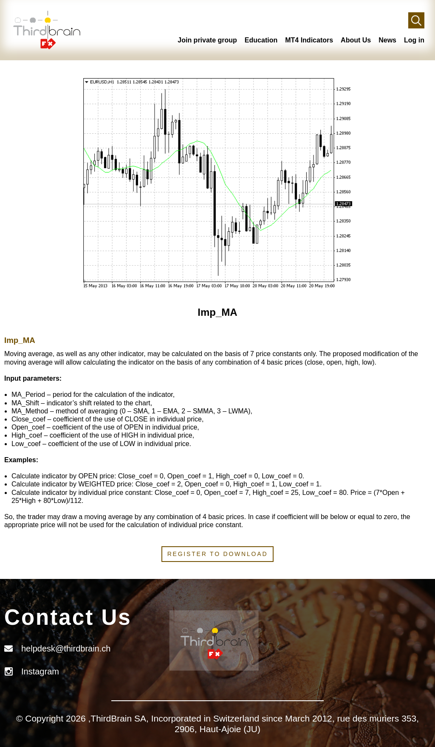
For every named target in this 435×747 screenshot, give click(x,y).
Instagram (40, 671)
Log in (414, 40)
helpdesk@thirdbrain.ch (65, 648)
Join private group (207, 40)
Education (261, 40)
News (387, 40)
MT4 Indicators (309, 40)
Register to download (217, 553)
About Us (356, 40)
